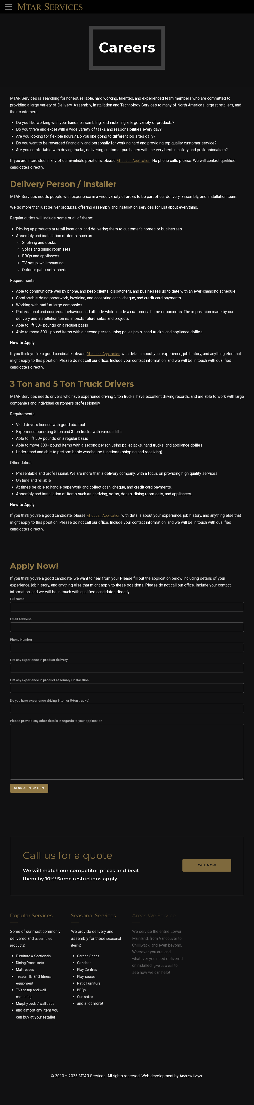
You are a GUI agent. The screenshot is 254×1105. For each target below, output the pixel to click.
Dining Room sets (31, 972)
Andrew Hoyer (191, 1085)
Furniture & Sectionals (35, 965)
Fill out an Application (135, 160)
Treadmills (25, 986)
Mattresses (26, 979)
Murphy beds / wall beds (38, 1013)
